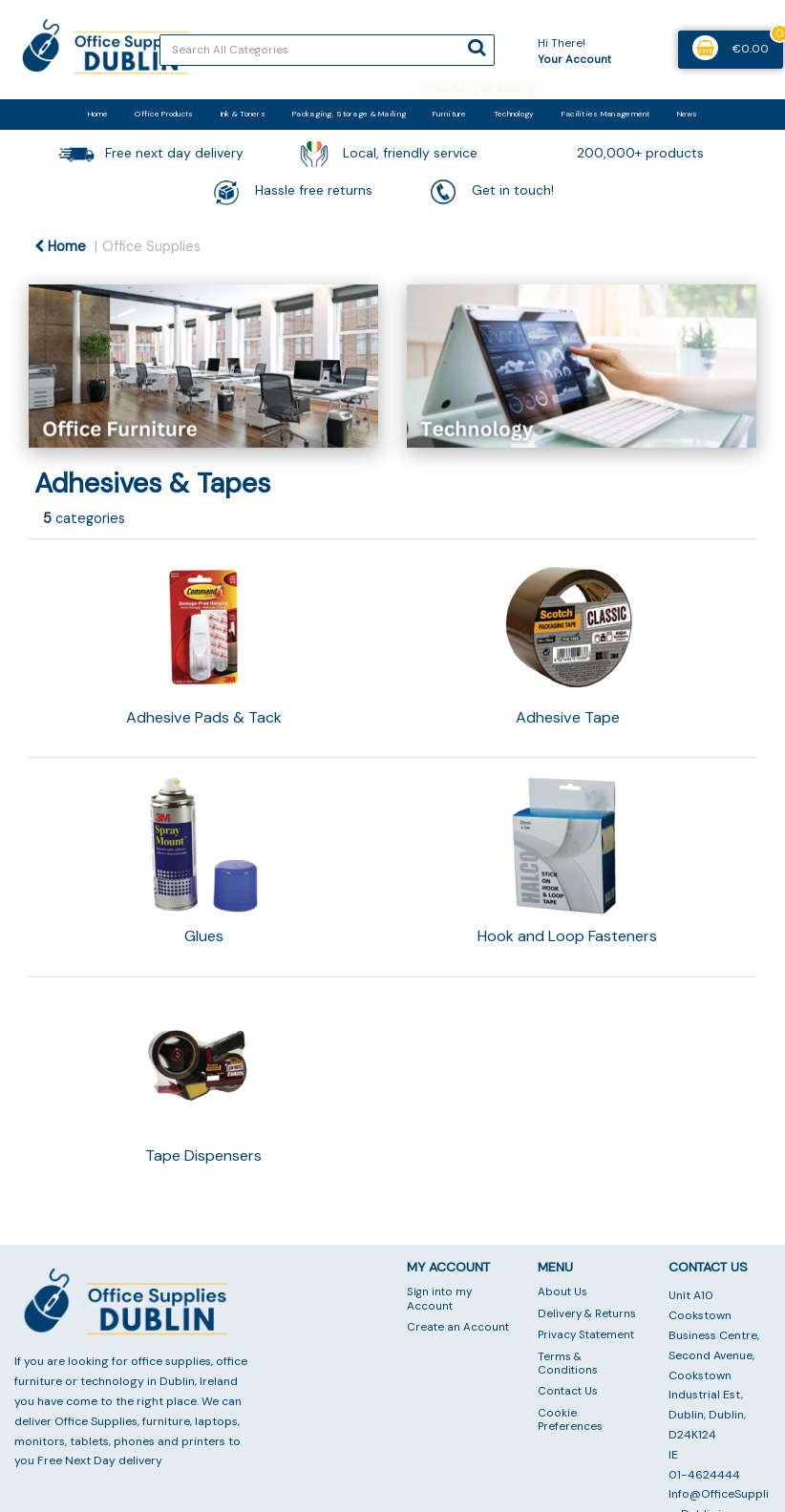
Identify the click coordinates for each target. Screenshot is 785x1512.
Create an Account (458, 1327)
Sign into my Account (439, 1298)
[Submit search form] (476, 47)
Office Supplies (151, 246)
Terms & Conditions (568, 1363)
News (687, 114)
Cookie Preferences (570, 1420)
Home (98, 114)
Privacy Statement (586, 1335)
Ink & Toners (243, 114)
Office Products (164, 114)
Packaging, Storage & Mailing (349, 114)
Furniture (450, 114)
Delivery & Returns (587, 1314)
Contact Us (568, 1391)
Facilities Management (606, 114)
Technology (514, 114)
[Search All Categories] (327, 50)
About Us (562, 1292)
